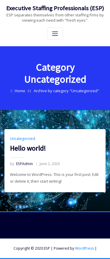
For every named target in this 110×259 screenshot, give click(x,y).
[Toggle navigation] (55, 34)
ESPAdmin (21, 163)
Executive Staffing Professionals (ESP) (55, 8)
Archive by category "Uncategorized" (66, 90)
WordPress (84, 248)
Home (20, 90)
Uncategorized (22, 138)
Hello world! (28, 148)
